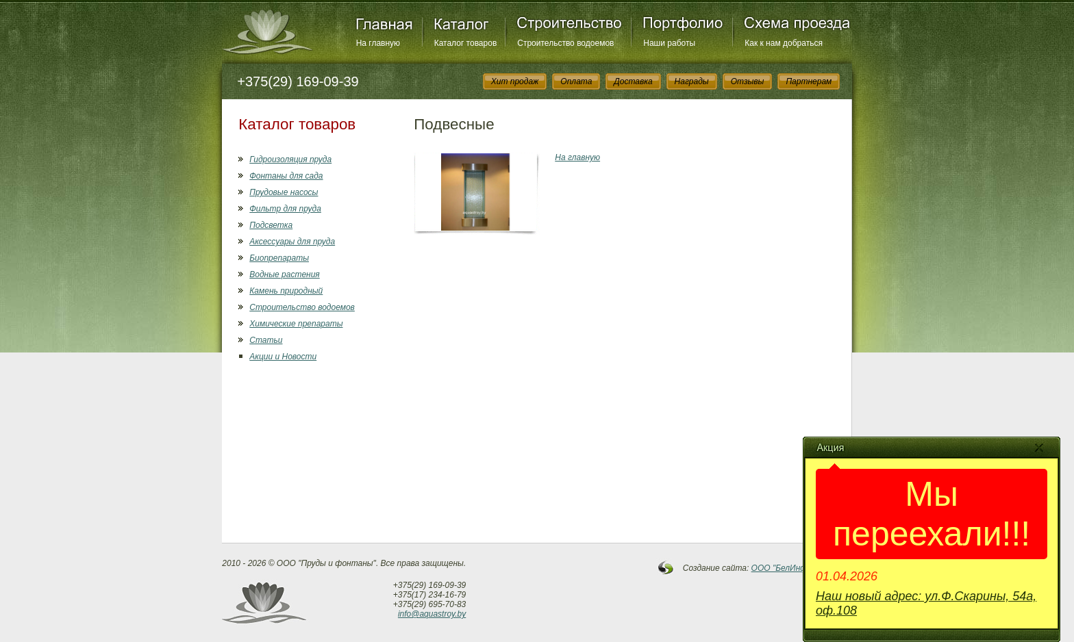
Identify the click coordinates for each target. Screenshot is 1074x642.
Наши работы (669, 43)
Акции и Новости (282, 356)
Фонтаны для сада (286, 176)
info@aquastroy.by (432, 614)
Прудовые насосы (283, 192)
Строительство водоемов (565, 43)
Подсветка (270, 225)
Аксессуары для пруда (292, 241)
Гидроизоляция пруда (290, 159)
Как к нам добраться (784, 43)
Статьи (265, 340)
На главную (378, 43)
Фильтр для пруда (285, 209)
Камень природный (286, 291)
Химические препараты (295, 324)
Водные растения (284, 274)
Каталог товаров (465, 43)
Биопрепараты (279, 258)
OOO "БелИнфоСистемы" (802, 568)
